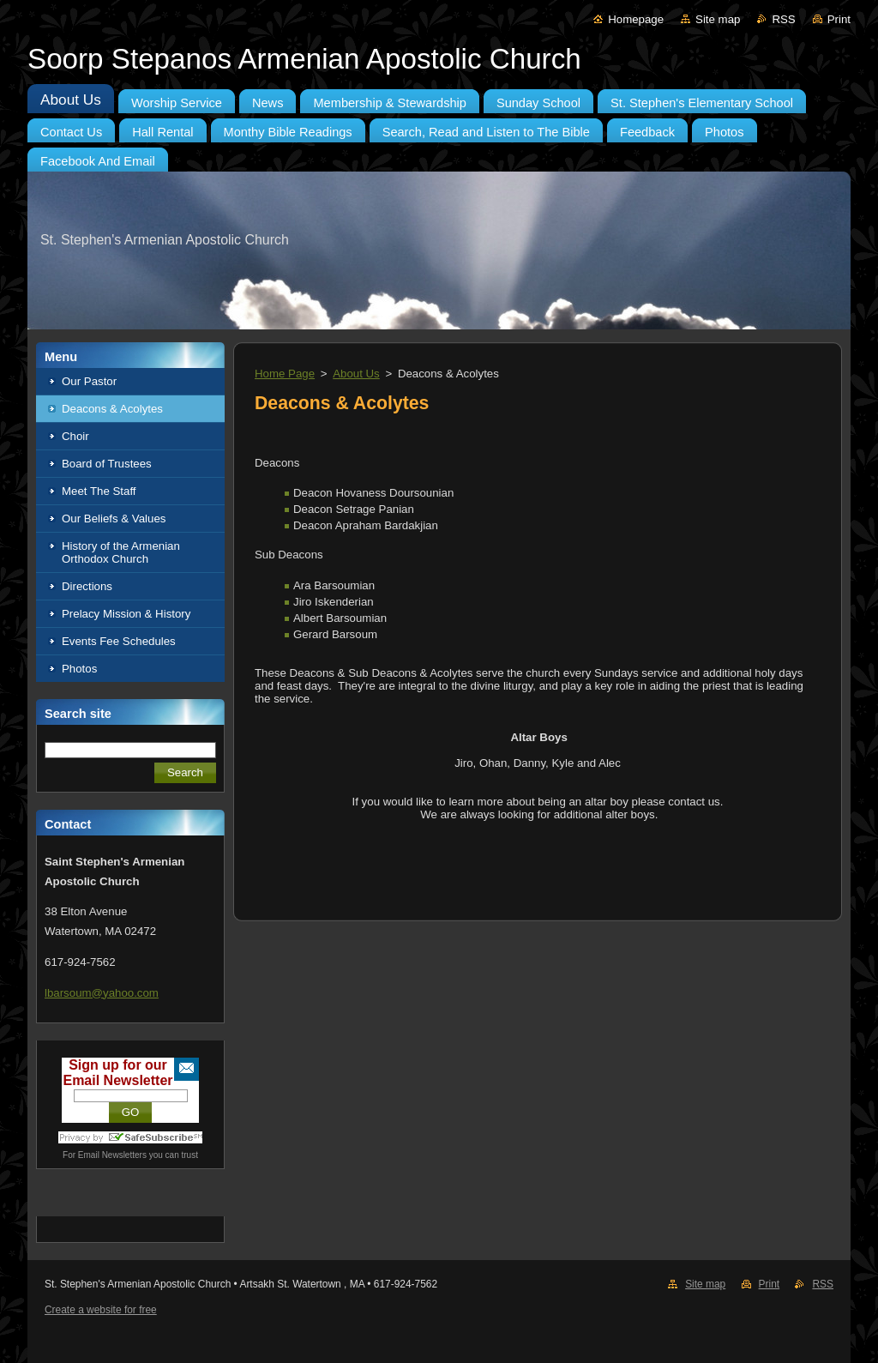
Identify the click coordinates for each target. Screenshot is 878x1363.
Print (839, 19)
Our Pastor (89, 381)
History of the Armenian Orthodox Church (121, 552)
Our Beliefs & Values (113, 518)
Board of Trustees (107, 463)
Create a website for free (101, 1310)
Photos (79, 668)
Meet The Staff (99, 491)
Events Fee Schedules (119, 641)
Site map (717, 19)
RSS (783, 19)
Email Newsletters (112, 1155)
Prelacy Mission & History (126, 613)
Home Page (285, 373)
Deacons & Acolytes (112, 408)
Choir (75, 436)
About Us (356, 373)
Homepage (636, 19)
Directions (87, 586)
